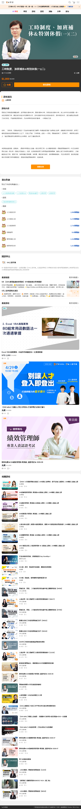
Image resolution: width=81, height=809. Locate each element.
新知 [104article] (67, 11)
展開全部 (40, 167)
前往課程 (47, 85)
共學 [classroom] (59, 11)
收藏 (9, 85)
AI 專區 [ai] (15, 11)
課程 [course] (33, 11)
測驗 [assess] (50, 11)
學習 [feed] (25, 11)
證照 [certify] (42, 11)
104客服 (5, 807)
